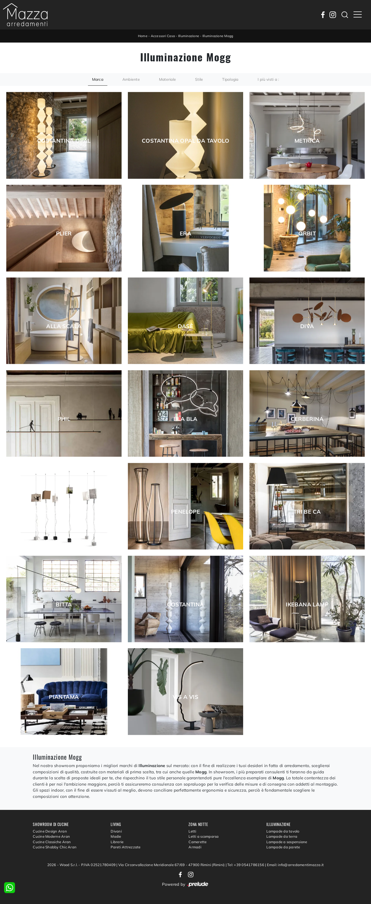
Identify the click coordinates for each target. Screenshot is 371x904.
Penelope (185, 512)
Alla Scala (63, 326)
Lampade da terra (281, 836)
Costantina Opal (64, 141)
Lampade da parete (283, 847)
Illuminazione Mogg (217, 36)
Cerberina (307, 419)
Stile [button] (199, 79)
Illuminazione (188, 36)
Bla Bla (185, 419)
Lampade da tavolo (282, 831)
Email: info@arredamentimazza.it (295, 865)
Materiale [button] (167, 79)
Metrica (307, 141)
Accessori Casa (163, 36)
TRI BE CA (307, 512)
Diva (307, 326)
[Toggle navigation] (358, 14)
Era (185, 234)
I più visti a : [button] (268, 79)
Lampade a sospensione (286, 842)
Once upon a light (64, 512)
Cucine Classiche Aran (52, 842)
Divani (116, 831)
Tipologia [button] (230, 79)
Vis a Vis (186, 697)
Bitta (64, 604)
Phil (64, 419)
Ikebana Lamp (307, 604)
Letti (192, 831)
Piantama (64, 697)
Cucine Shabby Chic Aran (54, 847)
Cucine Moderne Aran (51, 836)
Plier (64, 234)
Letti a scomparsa (204, 836)
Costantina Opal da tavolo (185, 141)
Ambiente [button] (131, 79)
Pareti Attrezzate (125, 847)
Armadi (195, 847)
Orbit (307, 234)
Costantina (185, 604)
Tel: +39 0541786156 (246, 865)
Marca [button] (97, 79)
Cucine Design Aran (50, 831)
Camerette (198, 842)
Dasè (185, 326)
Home (143, 36)
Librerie (117, 842)
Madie (116, 836)
